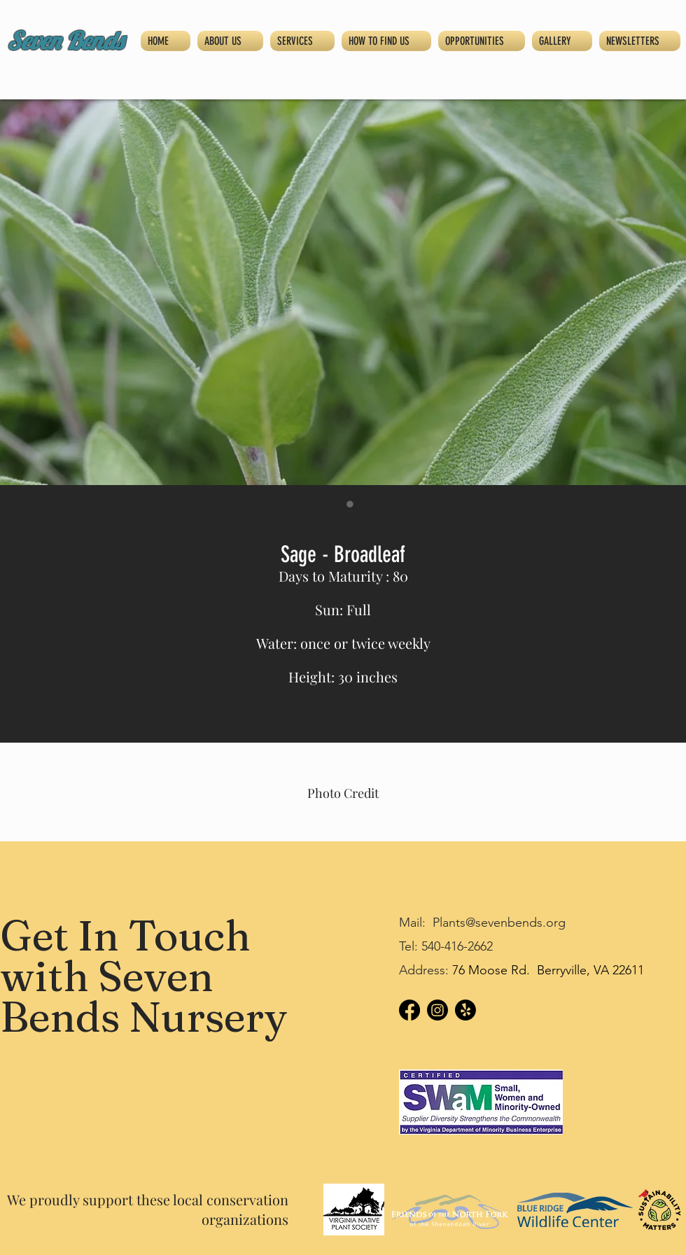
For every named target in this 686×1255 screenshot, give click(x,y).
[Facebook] (409, 1010)
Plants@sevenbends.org (499, 922)
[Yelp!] (465, 1010)
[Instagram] (437, 1010)
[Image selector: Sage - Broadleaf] (336, 504)
